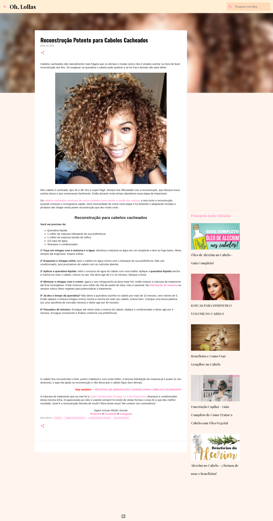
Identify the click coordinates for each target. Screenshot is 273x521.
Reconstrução (121, 418)
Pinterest (96, 413)
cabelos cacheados (75, 418)
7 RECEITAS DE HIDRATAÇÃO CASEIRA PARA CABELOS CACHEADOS (137, 389)
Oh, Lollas (23, 6)
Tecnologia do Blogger (136, 516)
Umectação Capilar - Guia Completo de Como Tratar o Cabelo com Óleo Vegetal (211, 415)
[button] (42, 53)
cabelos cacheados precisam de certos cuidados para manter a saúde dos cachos (91, 200)
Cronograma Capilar (99, 418)
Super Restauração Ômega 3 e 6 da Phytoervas (118, 396)
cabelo (57, 418)
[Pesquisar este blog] (252, 6)
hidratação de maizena (164, 285)
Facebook (110, 413)
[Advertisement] (110, 346)
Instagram (126, 413)
